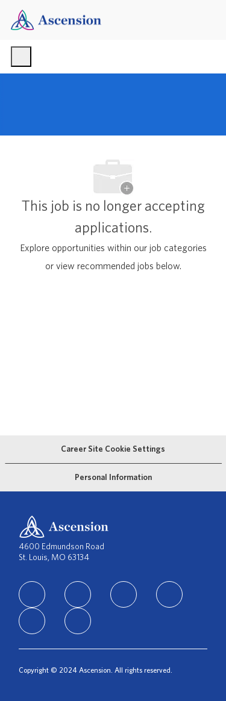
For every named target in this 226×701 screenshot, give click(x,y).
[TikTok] (169, 594)
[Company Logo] (56, 19)
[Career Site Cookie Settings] (113, 449)
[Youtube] (32, 621)
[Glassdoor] (77, 621)
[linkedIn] (32, 594)
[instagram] (123, 594)
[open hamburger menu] (21, 56)
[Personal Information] (113, 477)
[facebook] (77, 594)
